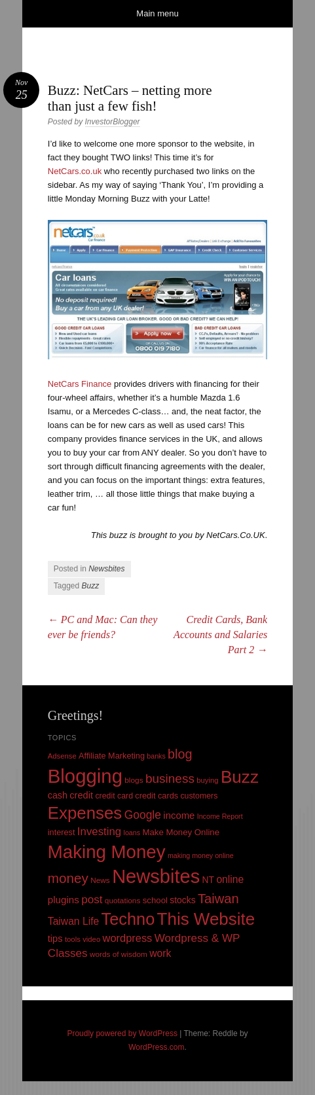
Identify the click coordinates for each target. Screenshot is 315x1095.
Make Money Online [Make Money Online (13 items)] (180, 832)
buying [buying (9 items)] (207, 780)
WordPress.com (156, 1047)
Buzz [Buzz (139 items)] (240, 777)
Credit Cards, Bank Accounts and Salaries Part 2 (220, 634)
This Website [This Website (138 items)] (206, 919)
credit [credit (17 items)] (81, 795)
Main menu (157, 13)
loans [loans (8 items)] (132, 832)
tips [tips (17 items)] (55, 938)
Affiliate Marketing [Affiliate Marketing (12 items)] (112, 756)
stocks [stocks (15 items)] (182, 900)
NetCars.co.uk (75, 171)
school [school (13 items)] (155, 900)
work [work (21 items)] (160, 953)
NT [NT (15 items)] (208, 879)
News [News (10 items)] (100, 880)
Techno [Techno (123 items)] (128, 919)
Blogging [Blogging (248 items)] (85, 776)
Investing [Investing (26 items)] (99, 831)
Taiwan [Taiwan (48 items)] (218, 898)
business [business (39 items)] (170, 778)
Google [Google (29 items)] (142, 814)
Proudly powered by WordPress (122, 1033)
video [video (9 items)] (91, 939)
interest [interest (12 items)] (61, 832)
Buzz (91, 585)
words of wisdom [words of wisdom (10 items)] (118, 954)
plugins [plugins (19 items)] (63, 899)
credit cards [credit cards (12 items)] (156, 795)
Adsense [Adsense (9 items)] (62, 756)
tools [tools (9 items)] (73, 939)
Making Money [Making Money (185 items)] (107, 852)
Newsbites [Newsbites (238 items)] (156, 876)
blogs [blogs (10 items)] (133, 780)
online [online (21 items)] (230, 879)
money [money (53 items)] (68, 878)
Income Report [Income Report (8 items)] (220, 816)
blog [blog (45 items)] (180, 754)
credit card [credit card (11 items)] (114, 795)
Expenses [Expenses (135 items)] (85, 813)
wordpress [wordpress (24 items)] (128, 938)
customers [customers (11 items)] (198, 795)
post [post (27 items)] (91, 899)
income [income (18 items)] (179, 815)
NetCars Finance (80, 384)
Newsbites (106, 568)
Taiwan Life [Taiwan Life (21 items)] (73, 921)
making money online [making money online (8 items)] (201, 855)
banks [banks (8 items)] (156, 756)
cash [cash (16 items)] (57, 795)
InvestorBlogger (112, 121)
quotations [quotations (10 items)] (123, 900)
